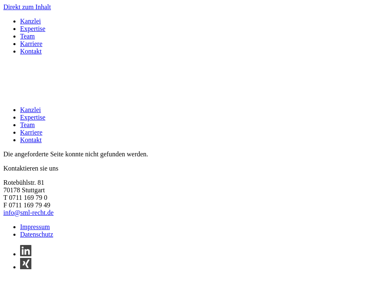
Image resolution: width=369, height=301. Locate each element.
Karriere (31, 43)
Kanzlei (30, 21)
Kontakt (31, 51)
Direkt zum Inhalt (27, 6)
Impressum (35, 226)
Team (27, 36)
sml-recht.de (37, 212)
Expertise (32, 28)
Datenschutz (36, 234)
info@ (11, 212)
